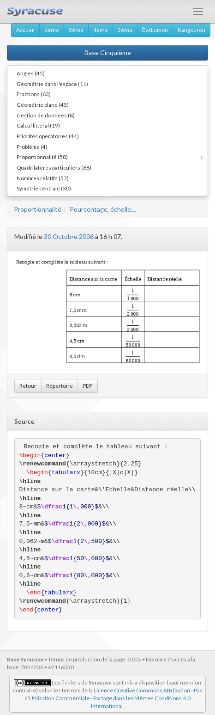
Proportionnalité (37, 209)
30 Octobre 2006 (69, 236)
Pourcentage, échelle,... (103, 209)
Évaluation (155, 29)
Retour (27, 385)
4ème (100, 29)
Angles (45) (31, 73)
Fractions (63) (34, 94)
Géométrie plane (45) (43, 104)
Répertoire (59, 385)
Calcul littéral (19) (38, 125)
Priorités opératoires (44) (48, 136)
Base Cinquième (107, 52)
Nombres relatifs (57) (43, 178)
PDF (88, 385)
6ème (51, 29)
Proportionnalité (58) (42, 156)
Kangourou (191, 29)
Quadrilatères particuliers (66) (54, 167)
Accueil (25, 29)
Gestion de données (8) (46, 115)
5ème (76, 29)
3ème (125, 29)
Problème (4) (32, 146)
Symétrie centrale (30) (44, 188)
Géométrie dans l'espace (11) (52, 83)
